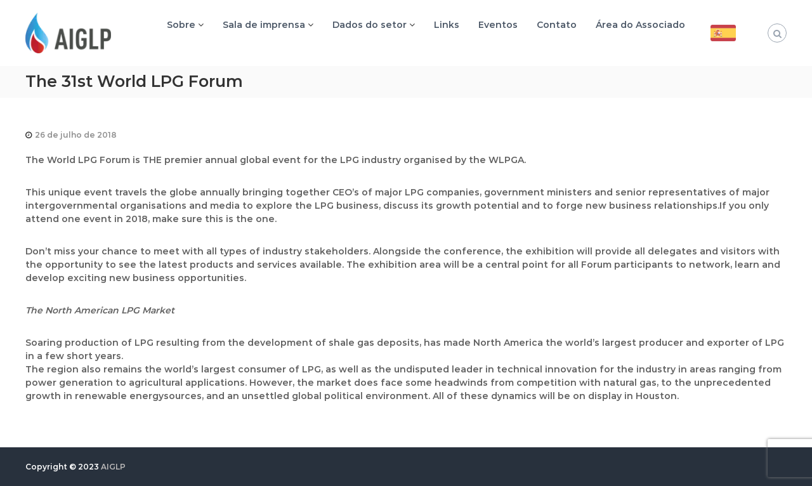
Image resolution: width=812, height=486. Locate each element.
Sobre (181, 24)
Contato (557, 24)
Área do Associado (640, 24)
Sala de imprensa (264, 24)
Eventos (498, 24)
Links (446, 24)
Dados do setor (369, 24)
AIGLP (113, 466)
